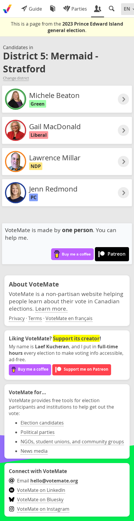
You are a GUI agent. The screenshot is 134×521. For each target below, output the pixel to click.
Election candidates (42, 423)
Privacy (17, 318)
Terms (35, 318)
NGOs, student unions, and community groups (72, 441)
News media (34, 451)
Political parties (38, 432)
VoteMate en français (69, 318)
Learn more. (51, 308)
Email (43, 480)
